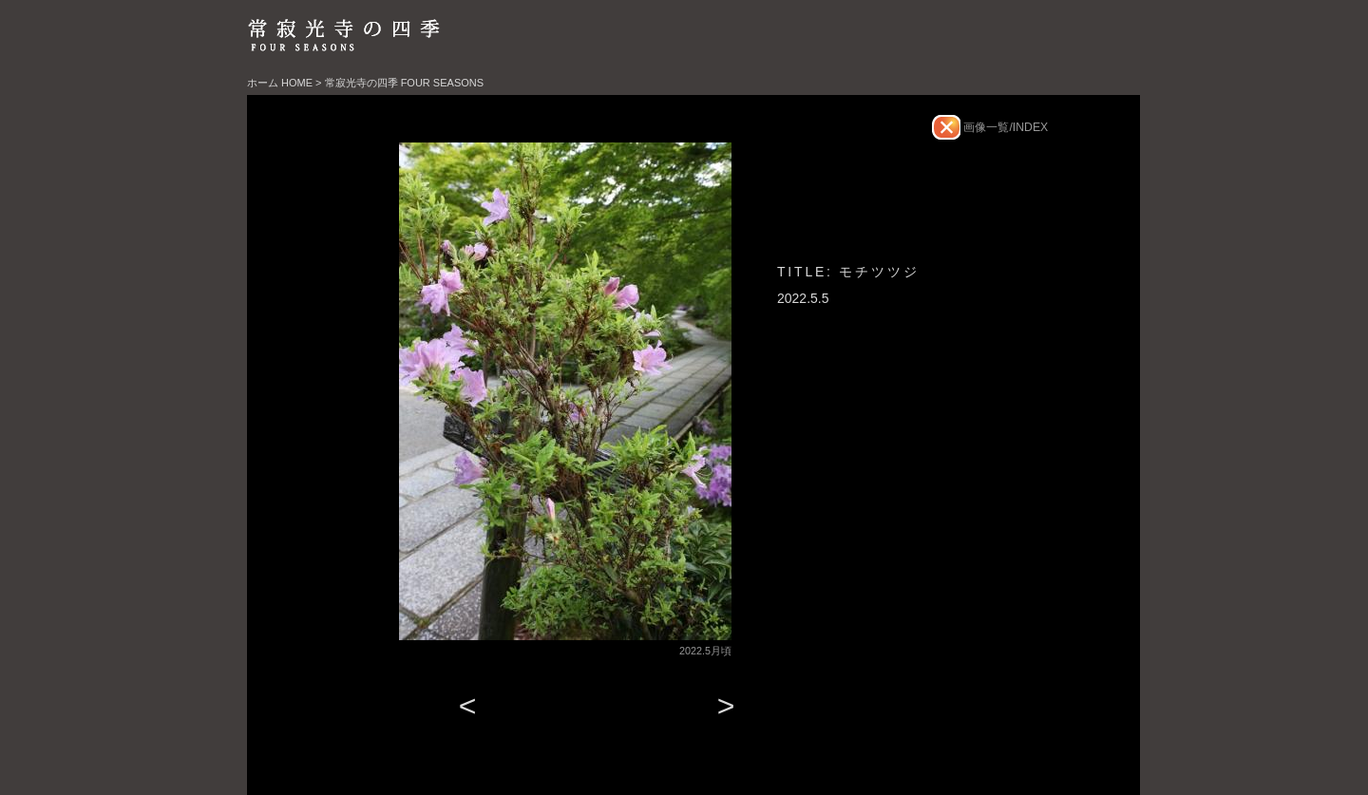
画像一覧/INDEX (1004, 127)
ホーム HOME (280, 82)
